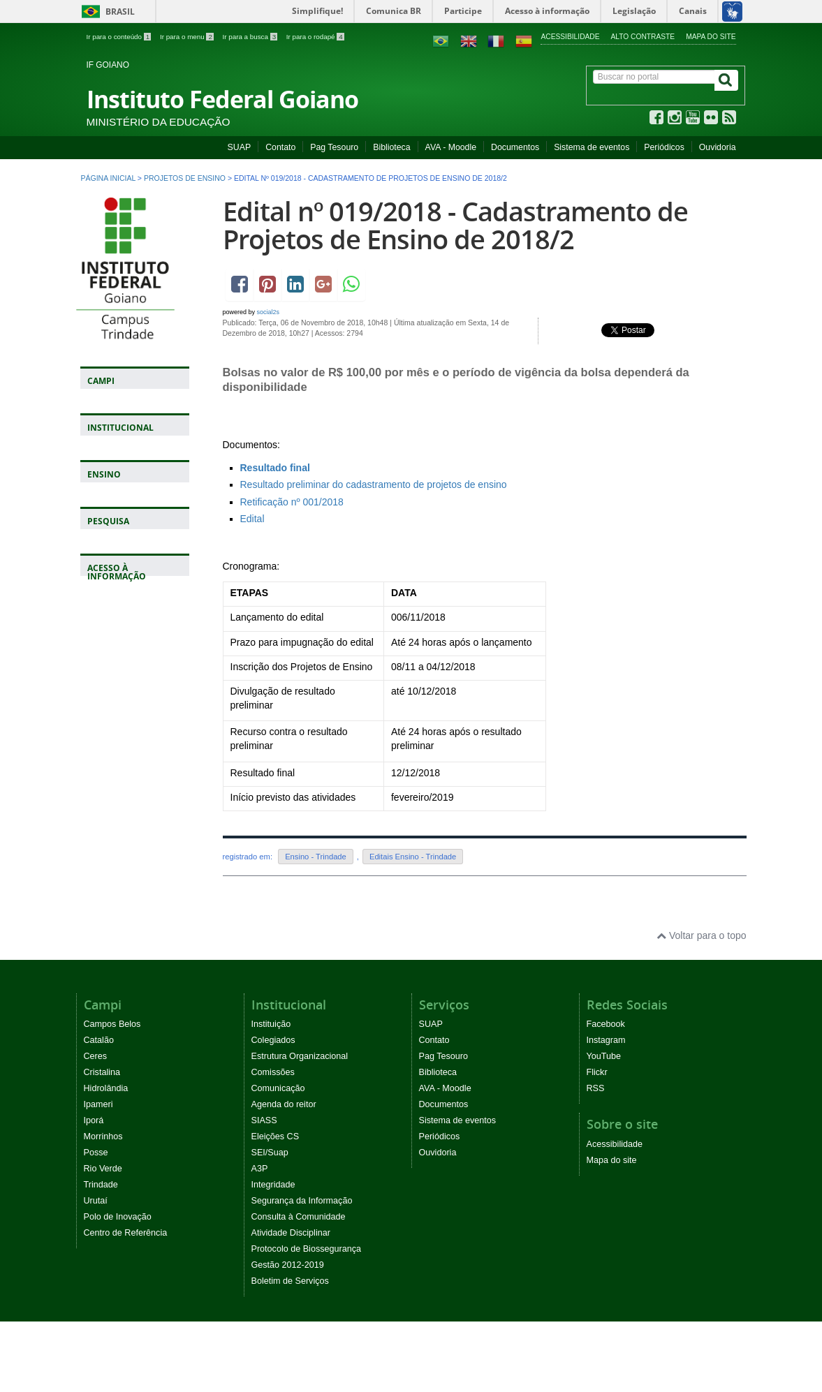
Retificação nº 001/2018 (292, 502)
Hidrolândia (106, 1088)
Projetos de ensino (185, 178)
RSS (596, 1088)
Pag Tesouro (334, 147)
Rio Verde (103, 1168)
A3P (259, 1168)
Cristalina (102, 1072)
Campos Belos (112, 1024)
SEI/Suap (269, 1152)
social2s (268, 312)
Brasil (105, 11)
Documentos (515, 147)
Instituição (271, 1024)
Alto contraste (643, 36)
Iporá (94, 1120)
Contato (280, 147)
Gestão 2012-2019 (287, 1265)
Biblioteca (391, 147)
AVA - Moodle (450, 147)
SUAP (239, 147)
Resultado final (275, 467)
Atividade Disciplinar (290, 1233)
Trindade (101, 1185)
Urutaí (96, 1201)
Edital (252, 518)
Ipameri (98, 1104)
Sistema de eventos (591, 147)
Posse (96, 1152)
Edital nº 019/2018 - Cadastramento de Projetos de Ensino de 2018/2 (455, 225)
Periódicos (664, 147)
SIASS (264, 1120)
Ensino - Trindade (315, 856)
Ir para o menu (188, 36)
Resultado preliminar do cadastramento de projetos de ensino (375, 484)
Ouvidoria (717, 147)
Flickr (597, 1072)
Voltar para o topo (701, 935)
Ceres (96, 1056)
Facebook (606, 1024)
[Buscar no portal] (654, 77)
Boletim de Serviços (290, 1281)
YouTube (604, 1056)
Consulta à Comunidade (298, 1217)
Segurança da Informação (302, 1201)
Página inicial (108, 178)
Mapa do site (710, 36)
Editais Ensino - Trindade (412, 856)
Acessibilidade (570, 36)
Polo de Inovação (118, 1217)
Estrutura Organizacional (299, 1056)
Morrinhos (103, 1136)
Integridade (273, 1185)
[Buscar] (726, 80)
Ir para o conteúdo (120, 36)
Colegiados (273, 1040)
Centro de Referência (126, 1233)
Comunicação (278, 1088)
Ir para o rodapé (315, 36)
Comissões (273, 1072)
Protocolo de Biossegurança (306, 1249)
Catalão (99, 1040)
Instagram (606, 1040)
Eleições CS (275, 1136)
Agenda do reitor (283, 1104)
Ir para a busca (251, 36)
